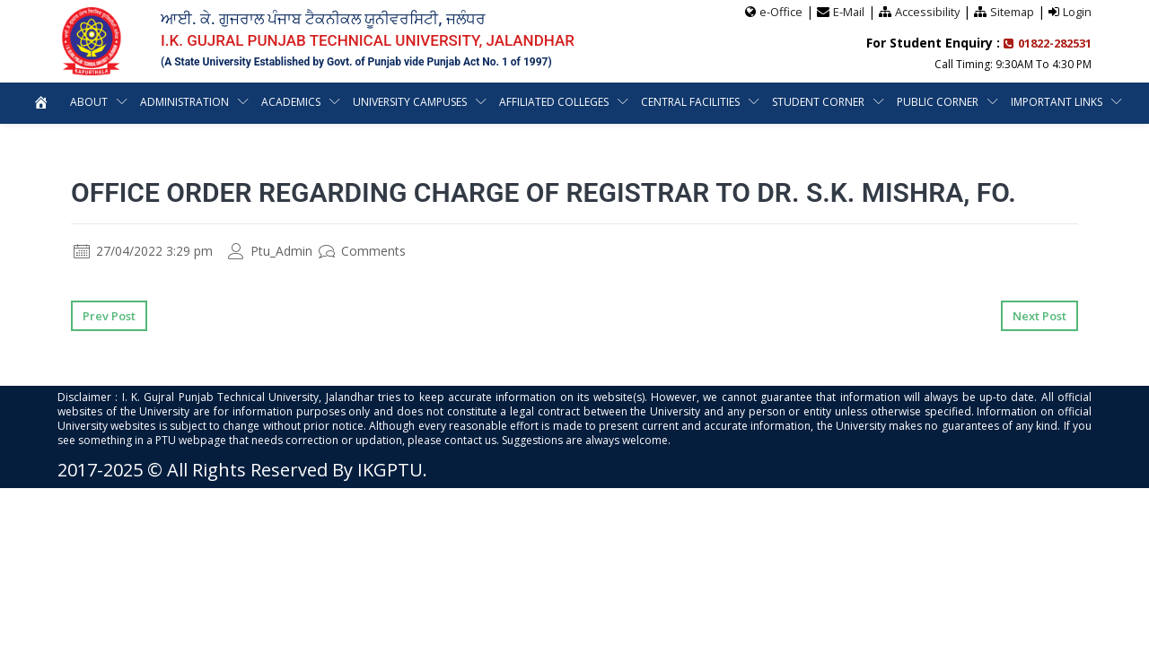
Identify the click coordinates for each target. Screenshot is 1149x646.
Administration (184, 101)
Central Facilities (690, 101)
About (89, 101)
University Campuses (410, 101)
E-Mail (846, 12)
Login (1077, 12)
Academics (290, 101)
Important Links (1056, 101)
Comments (362, 250)
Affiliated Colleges (554, 101)
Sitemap (1011, 12)
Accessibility (926, 12)
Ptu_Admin (270, 250)
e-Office (778, 12)
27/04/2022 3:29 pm (143, 250)
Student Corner (818, 101)
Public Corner (937, 101)
